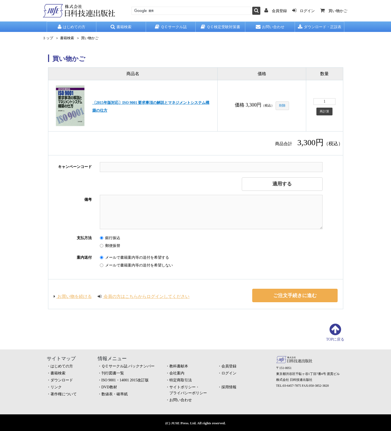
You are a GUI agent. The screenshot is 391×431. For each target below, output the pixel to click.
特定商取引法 (180, 380)
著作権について (63, 394)
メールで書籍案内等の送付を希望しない (136, 265)
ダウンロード (61, 380)
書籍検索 (121, 26)
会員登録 (228, 366)
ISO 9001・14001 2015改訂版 (125, 380)
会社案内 (176, 373)
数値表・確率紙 (114, 394)
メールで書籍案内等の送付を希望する (134, 257)
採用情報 (228, 387)
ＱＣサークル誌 (171, 26)
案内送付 (84, 257)
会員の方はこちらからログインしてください (144, 296)
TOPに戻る (335, 339)
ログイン (228, 373)
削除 (282, 105)
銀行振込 (110, 238)
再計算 (324, 111)
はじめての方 (71, 26)
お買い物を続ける (73, 296)
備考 (88, 200)
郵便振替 (110, 246)
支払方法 (84, 238)
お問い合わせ (270, 26)
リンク (56, 387)
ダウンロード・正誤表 (319, 26)
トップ (48, 38)
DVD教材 (109, 387)
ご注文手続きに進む (295, 295)
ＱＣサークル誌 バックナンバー (128, 366)
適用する (282, 184)
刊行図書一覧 (112, 373)
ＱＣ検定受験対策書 (220, 26)
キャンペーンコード (75, 167)
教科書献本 (178, 366)
